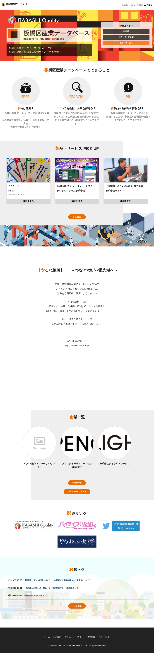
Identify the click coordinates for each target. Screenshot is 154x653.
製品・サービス (126, 45)
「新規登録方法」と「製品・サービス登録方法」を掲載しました (55, 595)
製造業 (126, 32)
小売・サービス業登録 (132, 6)
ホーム (42, 636)
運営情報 (93, 636)
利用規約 (54, 636)
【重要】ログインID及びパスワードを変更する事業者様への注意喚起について (62, 587)
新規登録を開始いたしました (38, 602)
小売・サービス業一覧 (77, 498)
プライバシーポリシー (74, 636)
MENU (147, 5)
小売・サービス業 (126, 38)
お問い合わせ (108, 636)
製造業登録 (121, 6)
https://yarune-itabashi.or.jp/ (77, 349)
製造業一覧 (77, 488)
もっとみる (77, 613)
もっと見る (77, 220)
